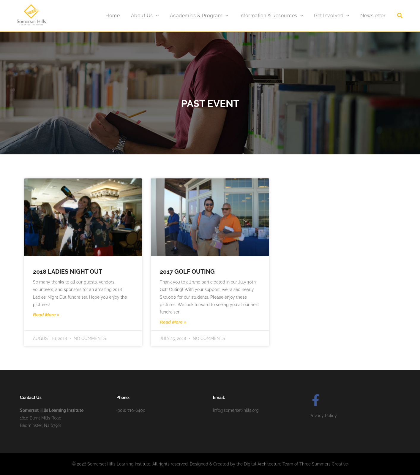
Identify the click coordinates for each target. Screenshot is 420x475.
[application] (163, 16)
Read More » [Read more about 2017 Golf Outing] (173, 321)
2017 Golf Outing (187, 271)
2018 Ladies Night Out (67, 271)
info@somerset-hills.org (236, 410)
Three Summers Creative (323, 464)
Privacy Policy (323, 415)
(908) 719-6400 (131, 410)
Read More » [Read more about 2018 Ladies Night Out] (46, 314)
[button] (400, 16)
